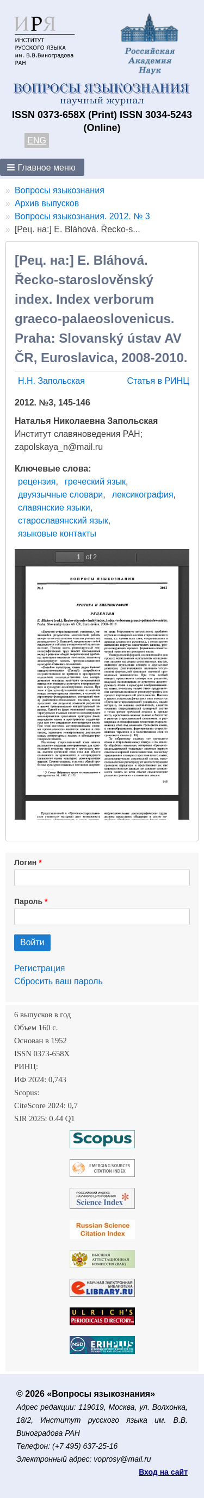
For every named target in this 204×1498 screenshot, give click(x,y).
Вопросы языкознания (59, 190)
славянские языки (54, 507)
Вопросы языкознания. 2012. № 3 (82, 216)
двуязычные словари (60, 494)
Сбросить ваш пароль (58, 981)
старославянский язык (63, 520)
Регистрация (39, 968)
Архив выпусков (47, 203)
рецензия (36, 481)
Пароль (28, 901)
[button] (42, 167)
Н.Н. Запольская (51, 380)
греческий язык (95, 481)
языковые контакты (57, 533)
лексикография (143, 494)
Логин (25, 862)
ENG (36, 140)
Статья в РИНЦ (158, 380)
